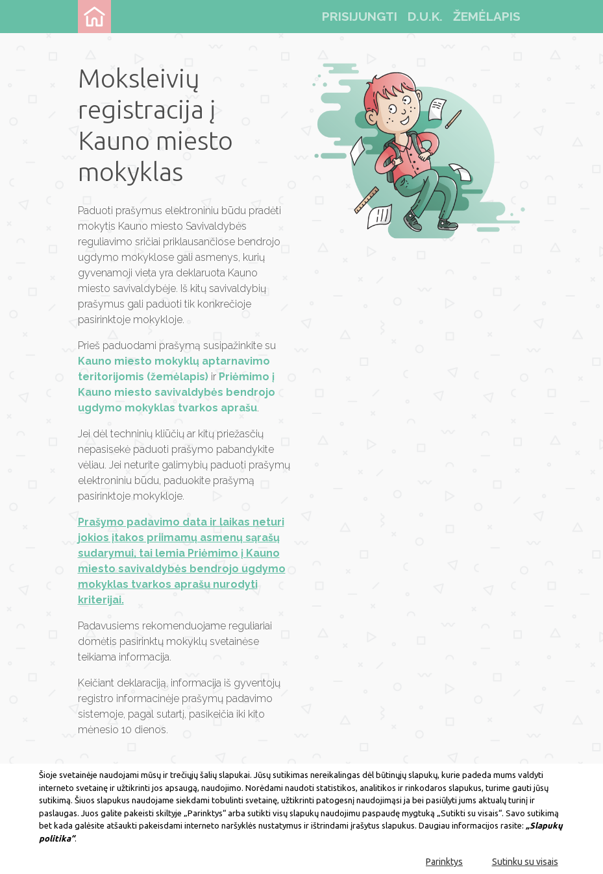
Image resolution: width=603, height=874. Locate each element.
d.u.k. (425, 16)
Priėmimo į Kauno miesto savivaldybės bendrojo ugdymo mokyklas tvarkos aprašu (176, 392)
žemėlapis (487, 16)
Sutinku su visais (525, 861)
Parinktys (444, 861)
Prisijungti (359, 16)
